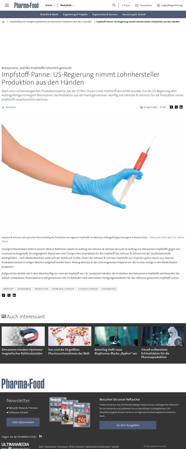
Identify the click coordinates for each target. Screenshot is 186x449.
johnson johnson (88, 289)
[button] (178, 342)
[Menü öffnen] (7, 5)
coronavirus (109, 289)
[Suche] (114, 5)
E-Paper (126, 5)
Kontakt (115, 446)
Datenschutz (50, 446)
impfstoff (8, 289)
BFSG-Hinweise (76, 446)
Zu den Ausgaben (127, 425)
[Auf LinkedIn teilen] (181, 107)
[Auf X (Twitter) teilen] (177, 107)
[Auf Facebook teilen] (172, 107)
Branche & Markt (49, 14)
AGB (41, 446)
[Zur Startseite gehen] (26, 5)
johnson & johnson (63, 289)
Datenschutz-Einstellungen (97, 446)
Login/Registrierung (172, 5)
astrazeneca (24, 289)
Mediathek (66, 5)
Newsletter (146, 5)
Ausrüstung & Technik (134, 14)
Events (49, 5)
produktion (41, 289)
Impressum (63, 446)
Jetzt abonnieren (23, 422)
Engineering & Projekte (75, 14)
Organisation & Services (105, 14)
